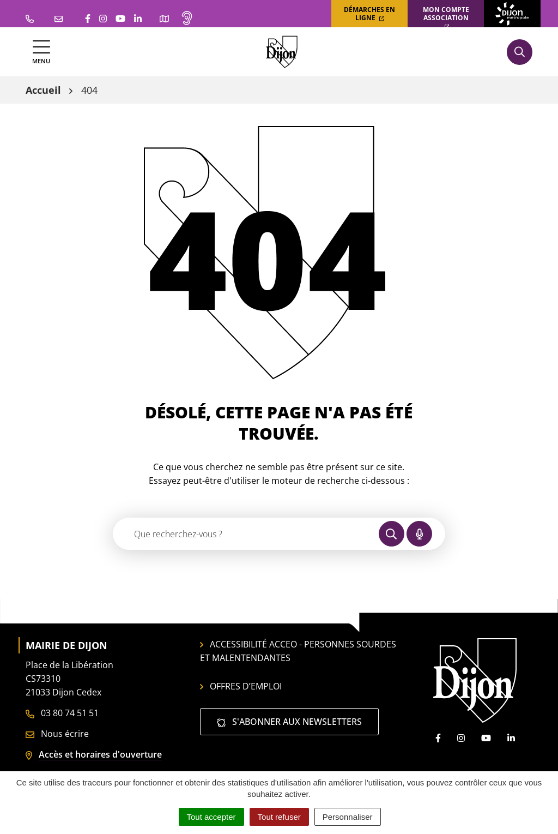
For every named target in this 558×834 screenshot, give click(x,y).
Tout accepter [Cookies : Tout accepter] (211, 816)
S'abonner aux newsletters (289, 722)
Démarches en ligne (369, 13)
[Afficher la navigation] (41, 52)
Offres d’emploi (241, 686)
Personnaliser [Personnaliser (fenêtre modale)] (348, 816)
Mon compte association (446, 17)
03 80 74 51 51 (62, 713)
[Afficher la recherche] (519, 52)
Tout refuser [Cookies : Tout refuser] (279, 816)
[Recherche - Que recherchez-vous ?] (246, 533)
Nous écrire (57, 734)
